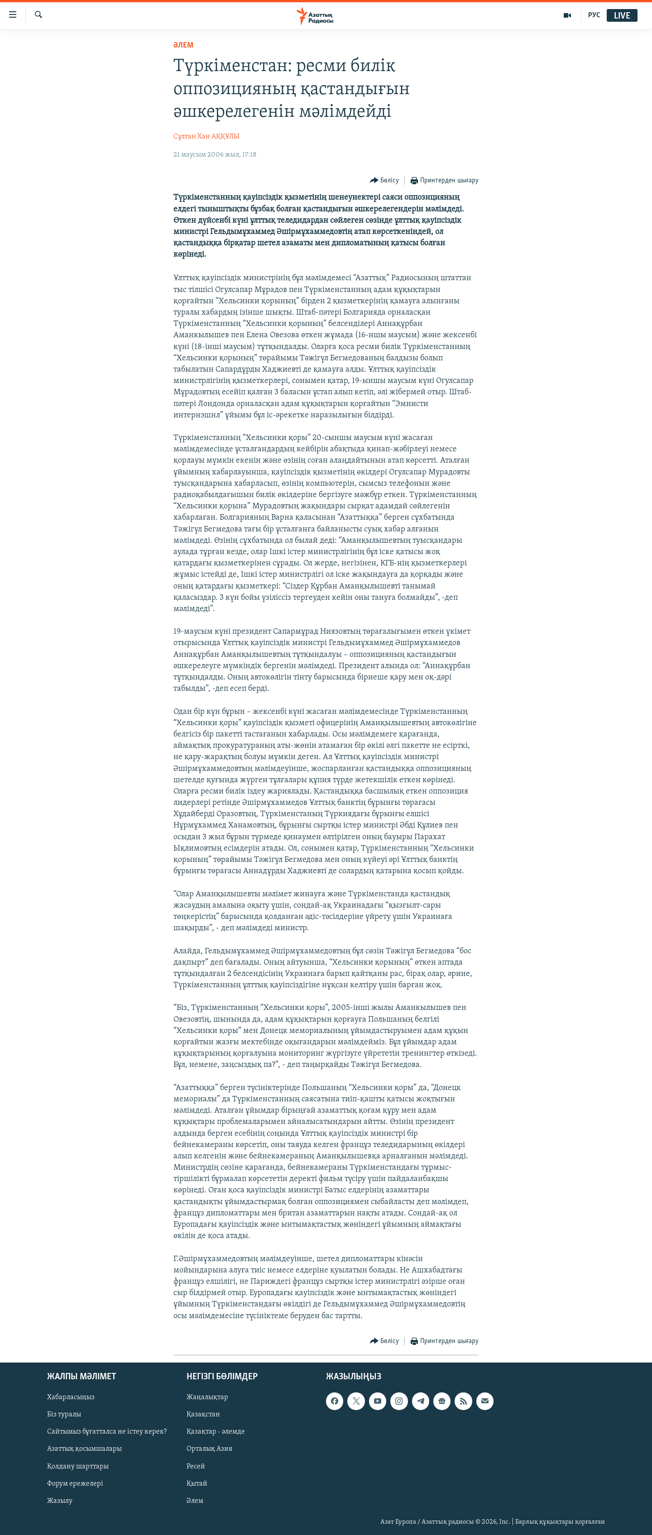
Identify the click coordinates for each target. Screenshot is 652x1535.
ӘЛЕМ (183, 45)
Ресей (196, 1466)
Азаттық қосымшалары (84, 1449)
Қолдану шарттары (78, 1466)
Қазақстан (203, 1414)
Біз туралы (64, 1414)
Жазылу (59, 1500)
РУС (594, 15)
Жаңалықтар (207, 1397)
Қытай (197, 1483)
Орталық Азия (209, 1449)
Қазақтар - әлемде (216, 1431)
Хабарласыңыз (71, 1397)
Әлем (195, 1500)
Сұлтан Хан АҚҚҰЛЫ (206, 136)
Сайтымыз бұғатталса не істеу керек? (107, 1431)
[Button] (384, 181)
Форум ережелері (75, 1483)
